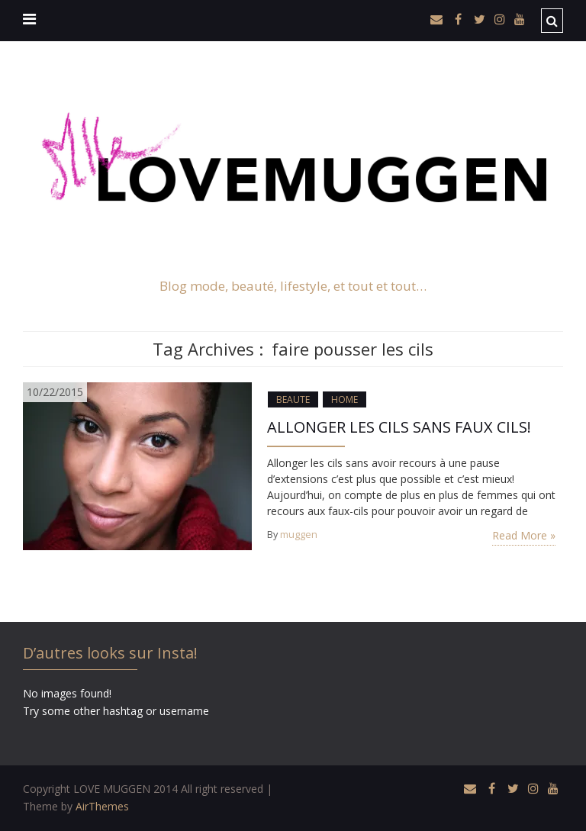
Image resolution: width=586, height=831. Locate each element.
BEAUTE (293, 399)
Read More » (523, 535)
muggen (298, 534)
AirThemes (102, 806)
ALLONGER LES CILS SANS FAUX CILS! (399, 427)
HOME (344, 399)
